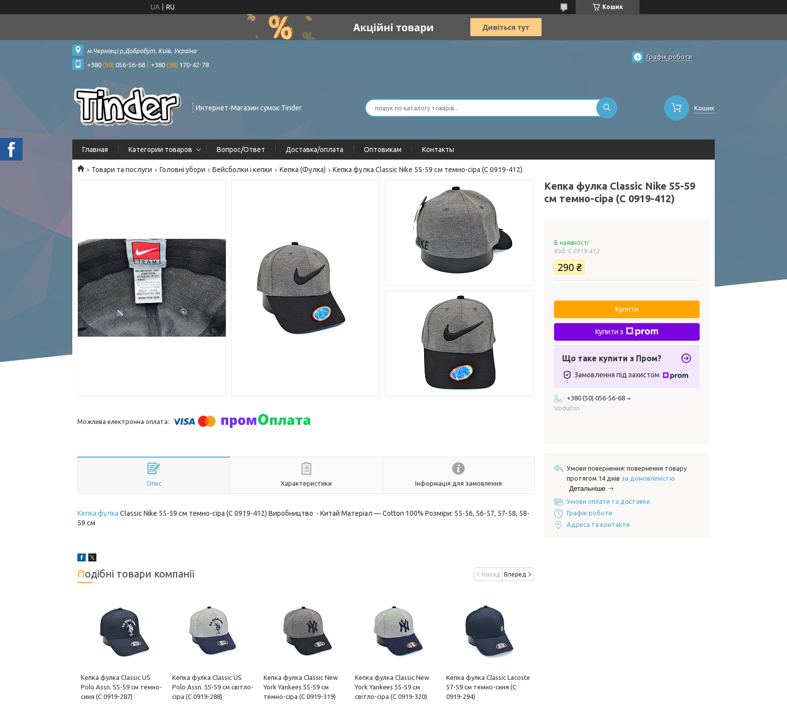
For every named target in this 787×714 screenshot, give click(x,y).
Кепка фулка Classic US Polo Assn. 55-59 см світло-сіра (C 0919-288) (212, 687)
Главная (95, 149)
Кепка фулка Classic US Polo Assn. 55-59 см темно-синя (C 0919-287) (121, 687)
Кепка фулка (97, 513)
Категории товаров (160, 149)
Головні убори (182, 170)
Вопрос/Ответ (241, 149)
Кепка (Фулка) (303, 170)
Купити (626, 309)
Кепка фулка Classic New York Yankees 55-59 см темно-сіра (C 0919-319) (301, 687)
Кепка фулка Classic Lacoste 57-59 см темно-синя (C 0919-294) (488, 687)
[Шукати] (606, 107)
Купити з (627, 331)
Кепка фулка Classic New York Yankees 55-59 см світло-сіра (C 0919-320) (392, 687)
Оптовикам (383, 149)
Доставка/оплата (314, 149)
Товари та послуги (121, 170)
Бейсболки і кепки (242, 170)
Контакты (438, 149)
